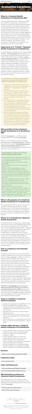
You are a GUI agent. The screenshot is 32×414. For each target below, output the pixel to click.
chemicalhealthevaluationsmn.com (21, 403)
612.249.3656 (9, 384)
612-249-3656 (13, 53)
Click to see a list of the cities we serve (10, 390)
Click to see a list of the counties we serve (11, 387)
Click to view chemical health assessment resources (13, 370)
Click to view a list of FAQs (8, 361)
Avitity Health (22, 137)
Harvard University (18, 142)
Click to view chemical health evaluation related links (14, 368)
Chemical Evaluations (6, 1)
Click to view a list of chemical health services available (14, 354)
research (13, 257)
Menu (29, 1)
